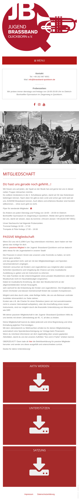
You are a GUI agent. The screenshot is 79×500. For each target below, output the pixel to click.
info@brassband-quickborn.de (42, 79)
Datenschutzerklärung (46, 494)
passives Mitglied (16, 247)
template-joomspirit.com (78, 491)
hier (30, 341)
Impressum (28, 494)
